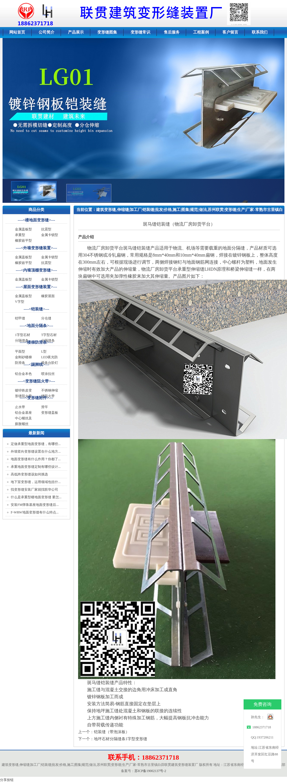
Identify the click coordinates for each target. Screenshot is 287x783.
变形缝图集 (107, 32)
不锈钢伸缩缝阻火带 (49, 393)
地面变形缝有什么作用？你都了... (36, 459)
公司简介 (46, 32)
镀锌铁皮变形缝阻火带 (23, 393)
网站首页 (17, 32)
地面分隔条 (37, 326)
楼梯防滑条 (37, 342)
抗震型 (46, 229)
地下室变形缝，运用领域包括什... (36, 482)
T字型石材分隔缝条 (49, 337)
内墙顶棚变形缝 (37, 270)
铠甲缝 (20, 318)
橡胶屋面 (48, 296)
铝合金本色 (23, 374)
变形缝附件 (37, 398)
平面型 (20, 351)
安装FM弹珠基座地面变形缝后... (35, 505)
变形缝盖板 (49, 413)
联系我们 (260, 32)
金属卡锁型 (49, 235)
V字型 (19, 302)
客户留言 (230, 32)
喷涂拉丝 (48, 374)
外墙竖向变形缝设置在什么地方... (36, 451)
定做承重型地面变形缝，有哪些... (36, 444)
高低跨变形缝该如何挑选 (29, 474)
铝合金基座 (23, 413)
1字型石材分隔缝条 (165, 218)
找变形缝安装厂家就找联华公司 (34, 489)
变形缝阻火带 (37, 381)
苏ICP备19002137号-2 (150, 771)
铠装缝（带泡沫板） (111, 732)
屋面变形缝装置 (37, 287)
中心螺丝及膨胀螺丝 (23, 421)
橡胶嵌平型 (23, 241)
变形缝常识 (140, 32)
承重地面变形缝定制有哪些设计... (36, 467)
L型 (44, 351)
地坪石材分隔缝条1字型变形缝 (120, 739)
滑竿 (44, 407)
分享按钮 (7, 780)
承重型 (20, 235)
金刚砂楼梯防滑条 (23, 360)
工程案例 (201, 32)
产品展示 (76, 32)
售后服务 (172, 32)
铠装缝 (37, 309)
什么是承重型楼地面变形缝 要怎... (36, 497)
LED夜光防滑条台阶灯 (49, 360)
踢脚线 (37, 364)
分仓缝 (46, 318)
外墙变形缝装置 (37, 248)
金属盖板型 (23, 229)
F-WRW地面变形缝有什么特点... (35, 512)
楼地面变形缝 (37, 220)
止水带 (20, 407)
